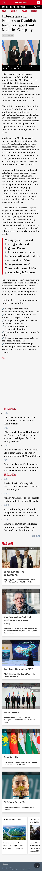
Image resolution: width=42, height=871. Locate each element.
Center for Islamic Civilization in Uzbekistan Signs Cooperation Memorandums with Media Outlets (22, 452)
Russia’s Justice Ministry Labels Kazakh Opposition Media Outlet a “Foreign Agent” (21, 486)
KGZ (7, 7)
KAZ (3, 7)
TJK (11, 7)
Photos (34, 11)
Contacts (5, 864)
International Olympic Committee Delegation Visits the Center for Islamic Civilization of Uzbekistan (21, 512)
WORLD (22, 7)
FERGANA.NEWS (21, 2)
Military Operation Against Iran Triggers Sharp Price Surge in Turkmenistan (20, 420)
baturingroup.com (22, 869)
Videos (24, 11)
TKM (14, 7)
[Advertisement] (21, 384)
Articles (14, 11)
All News (36, 536)
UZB (18, 7)
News (4, 11)
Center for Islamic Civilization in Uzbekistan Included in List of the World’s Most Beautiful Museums (21, 467)
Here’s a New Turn (12, 819)
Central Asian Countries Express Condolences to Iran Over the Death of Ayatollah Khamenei (20, 526)
